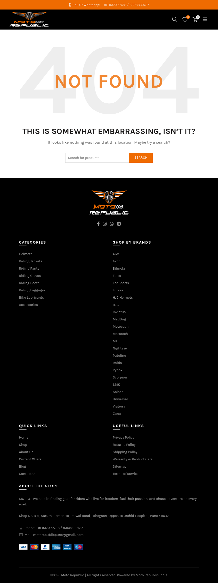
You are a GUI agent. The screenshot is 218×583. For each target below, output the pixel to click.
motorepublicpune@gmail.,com (58, 535)
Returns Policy (124, 445)
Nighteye (120, 348)
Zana (117, 414)
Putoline (119, 355)
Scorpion (120, 377)
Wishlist (187, 17)
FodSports (121, 283)
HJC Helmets (123, 297)
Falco (117, 276)
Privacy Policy (123, 437)
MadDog (119, 319)
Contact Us (27, 474)
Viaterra (119, 406)
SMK (116, 384)
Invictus (119, 312)
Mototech (120, 334)
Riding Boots (29, 283)
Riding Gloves (30, 276)
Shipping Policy (125, 452)
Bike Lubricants (31, 297)
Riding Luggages (32, 290)
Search (141, 157)
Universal (120, 399)
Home (23, 437)
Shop (23, 445)
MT (115, 341)
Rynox (117, 370)
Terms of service (125, 474)
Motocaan (121, 326)
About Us (26, 452)
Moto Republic (72, 575)
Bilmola (119, 268)
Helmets (25, 254)
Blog (22, 466)
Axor (116, 261)
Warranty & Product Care (132, 459)
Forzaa (118, 290)
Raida (117, 363)
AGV (116, 254)
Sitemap (119, 466)
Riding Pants (29, 268)
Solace (118, 392)
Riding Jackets (30, 261)
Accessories (28, 305)
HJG (116, 305)
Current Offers (30, 459)
